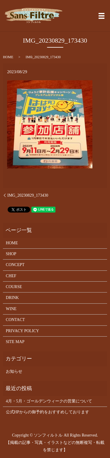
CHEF (11, 276)
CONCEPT (15, 265)
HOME (8, 57)
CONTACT (15, 319)
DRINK (12, 297)
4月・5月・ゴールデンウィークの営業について (49, 401)
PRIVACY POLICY (22, 331)
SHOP (11, 254)
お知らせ (14, 371)
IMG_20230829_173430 (27, 195)
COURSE (14, 287)
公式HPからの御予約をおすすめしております (47, 412)
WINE (11, 309)
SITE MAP (15, 342)
